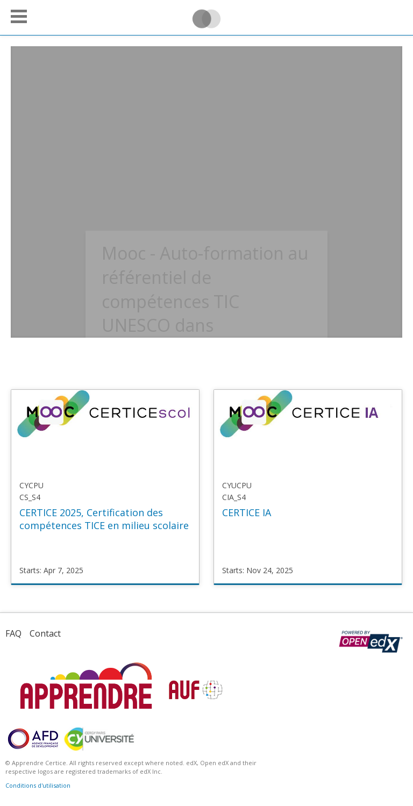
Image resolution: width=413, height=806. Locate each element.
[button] (19, 16)
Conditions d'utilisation (37, 785)
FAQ (13, 633)
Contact (45, 633)
